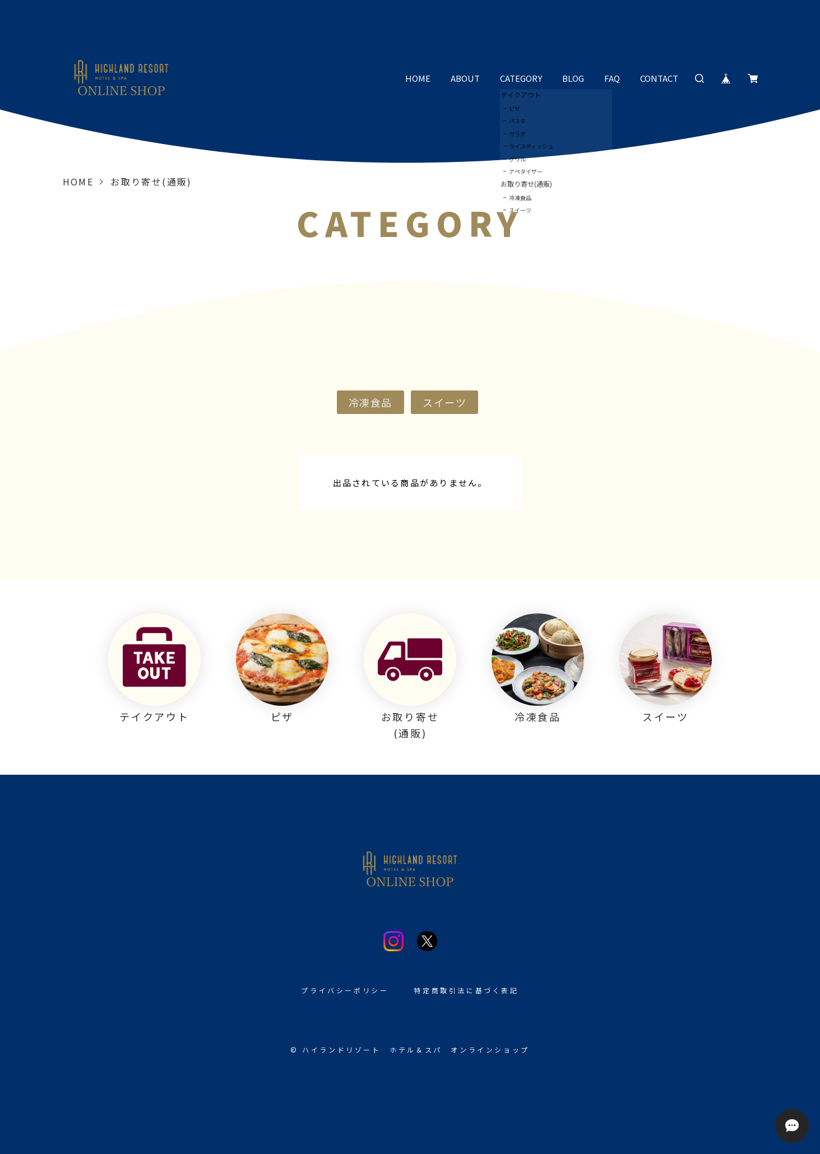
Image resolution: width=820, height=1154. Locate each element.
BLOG (573, 78)
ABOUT (465, 78)
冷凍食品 (370, 402)
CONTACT (659, 78)
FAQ (612, 78)
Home (78, 181)
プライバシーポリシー (344, 990)
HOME (417, 78)
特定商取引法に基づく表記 (466, 990)
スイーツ (444, 402)
